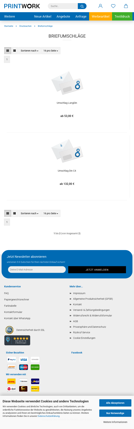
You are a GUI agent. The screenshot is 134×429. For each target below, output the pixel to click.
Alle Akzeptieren (115, 403)
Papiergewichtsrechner (16, 299)
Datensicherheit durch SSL (30, 330)
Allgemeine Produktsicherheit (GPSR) (93, 298)
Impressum (79, 293)
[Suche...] (82, 6)
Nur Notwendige (115, 413)
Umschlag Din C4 (67, 170)
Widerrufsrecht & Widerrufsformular (92, 315)
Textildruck (122, 16)
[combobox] (29, 50)
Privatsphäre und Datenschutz (89, 326)
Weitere (9, 16)
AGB (75, 321)
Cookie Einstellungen (84, 338)
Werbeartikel (100, 16)
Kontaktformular (13, 312)
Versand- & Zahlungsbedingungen (91, 310)
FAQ (6, 293)
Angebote (63, 16)
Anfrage (81, 16)
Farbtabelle (10, 305)
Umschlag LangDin (67, 102)
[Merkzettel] (113, 6)
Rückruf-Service (81, 332)
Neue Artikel (42, 16)
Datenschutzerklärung (48, 416)
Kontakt (77, 304)
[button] (100, 6)
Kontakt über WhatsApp (17, 318)
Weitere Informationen (115, 422)
